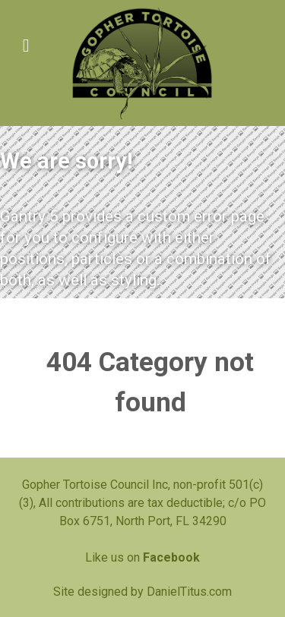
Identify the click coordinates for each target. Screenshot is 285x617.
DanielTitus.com (189, 591)
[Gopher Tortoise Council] (142, 63)
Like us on (142, 557)
